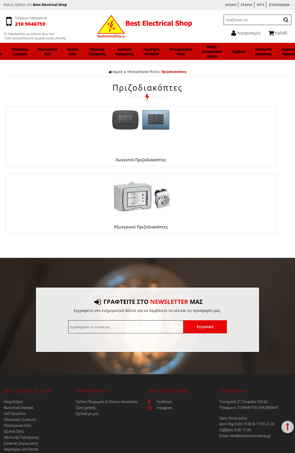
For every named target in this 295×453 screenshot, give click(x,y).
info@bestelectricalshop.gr (250, 367)
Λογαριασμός (246, 33)
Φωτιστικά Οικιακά (13, 51)
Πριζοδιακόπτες (173, 72)
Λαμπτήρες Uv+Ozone (148, 51)
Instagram (160, 339)
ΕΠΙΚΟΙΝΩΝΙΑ (279, 4)
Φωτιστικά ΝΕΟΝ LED (20, 422)
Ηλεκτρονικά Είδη (70, 51)
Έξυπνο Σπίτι (89, 51)
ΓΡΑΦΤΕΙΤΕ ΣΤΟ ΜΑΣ (148, 233)
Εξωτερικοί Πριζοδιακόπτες (108, 159)
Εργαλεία (215, 51)
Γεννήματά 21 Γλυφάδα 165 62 (243, 333)
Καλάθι (278, 33)
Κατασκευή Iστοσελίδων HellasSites (186, 447)
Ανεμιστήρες (13, 333)
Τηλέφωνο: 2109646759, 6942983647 (248, 339)
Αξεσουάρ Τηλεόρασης (107, 51)
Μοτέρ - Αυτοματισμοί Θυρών (195, 51)
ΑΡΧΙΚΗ (230, 4)
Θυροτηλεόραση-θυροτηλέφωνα (257, 51)
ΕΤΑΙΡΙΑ (246, 4)
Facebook (160, 333)
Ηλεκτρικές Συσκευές (50, 51)
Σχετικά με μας (87, 345)
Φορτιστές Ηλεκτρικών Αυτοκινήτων (283, 51)
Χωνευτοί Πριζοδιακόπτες (37, 159)
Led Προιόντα (31, 51)
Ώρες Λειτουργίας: (233, 349)
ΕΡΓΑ (260, 4)
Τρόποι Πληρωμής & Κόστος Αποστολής (107, 333)
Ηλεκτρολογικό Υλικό (171, 51)
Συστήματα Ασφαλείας (233, 51)
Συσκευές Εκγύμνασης (128, 51)
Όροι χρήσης (86, 339)
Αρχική (115, 72)
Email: (224, 367)
